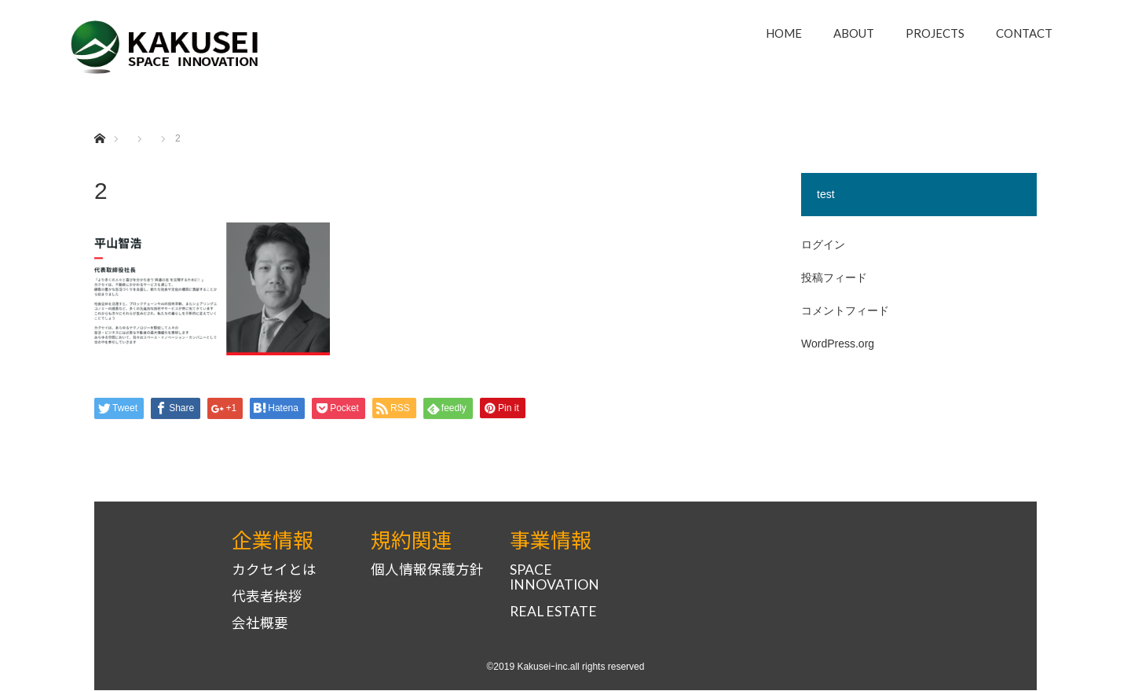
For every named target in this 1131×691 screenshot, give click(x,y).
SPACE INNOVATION (555, 579)
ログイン (823, 244)
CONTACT (1024, 33)
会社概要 (260, 624)
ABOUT (853, 33)
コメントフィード (845, 310)
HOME (784, 33)
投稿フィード (834, 277)
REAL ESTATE (554, 612)
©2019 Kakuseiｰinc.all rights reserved (566, 667)
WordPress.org (837, 343)
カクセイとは (274, 571)
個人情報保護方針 (427, 571)
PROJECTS (935, 33)
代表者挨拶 (267, 597)
